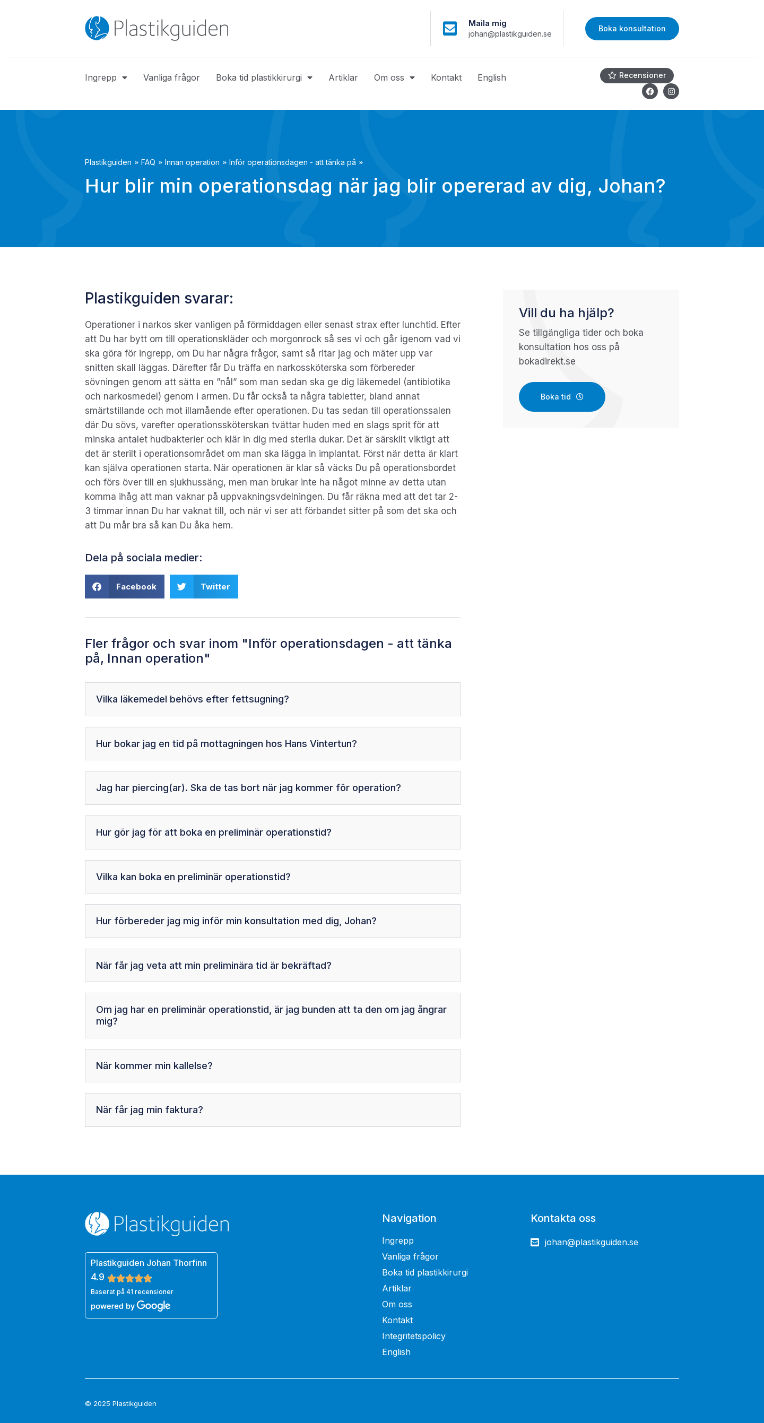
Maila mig (487, 23)
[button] (124, 586)
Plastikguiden (108, 162)
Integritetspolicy (414, 1336)
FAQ (148, 162)
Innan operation (192, 162)
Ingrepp (106, 77)
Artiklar (343, 77)
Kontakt (446, 77)
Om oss (394, 77)
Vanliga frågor (171, 77)
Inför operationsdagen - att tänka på (292, 162)
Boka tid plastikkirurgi (264, 77)
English (492, 77)
